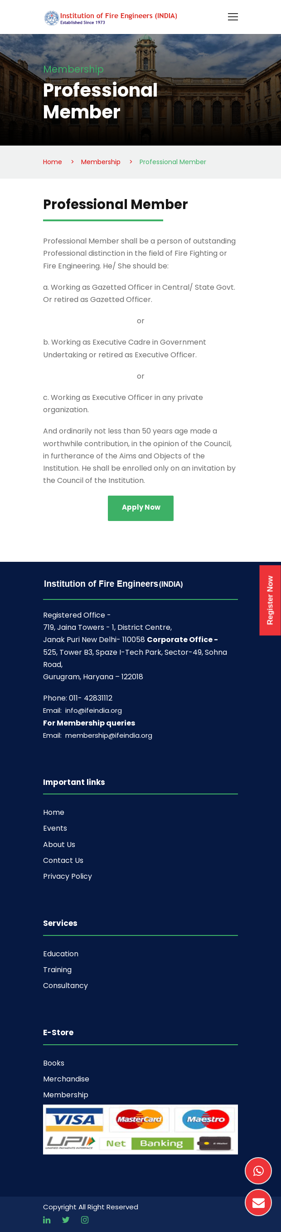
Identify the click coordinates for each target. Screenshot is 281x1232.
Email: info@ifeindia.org (82, 710)
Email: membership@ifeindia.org (97, 735)
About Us (59, 844)
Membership (65, 1095)
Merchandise (66, 1079)
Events (55, 828)
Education (60, 954)
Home (53, 812)
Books (53, 1063)
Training (57, 969)
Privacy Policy (67, 876)
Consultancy (65, 985)
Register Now (270, 600)
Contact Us (63, 860)
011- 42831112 (90, 698)
